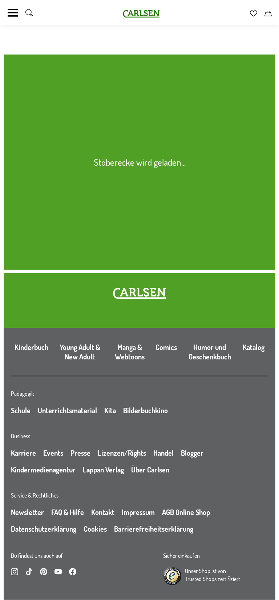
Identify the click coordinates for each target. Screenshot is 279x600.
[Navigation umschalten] (13, 13)
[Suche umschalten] (29, 12)
